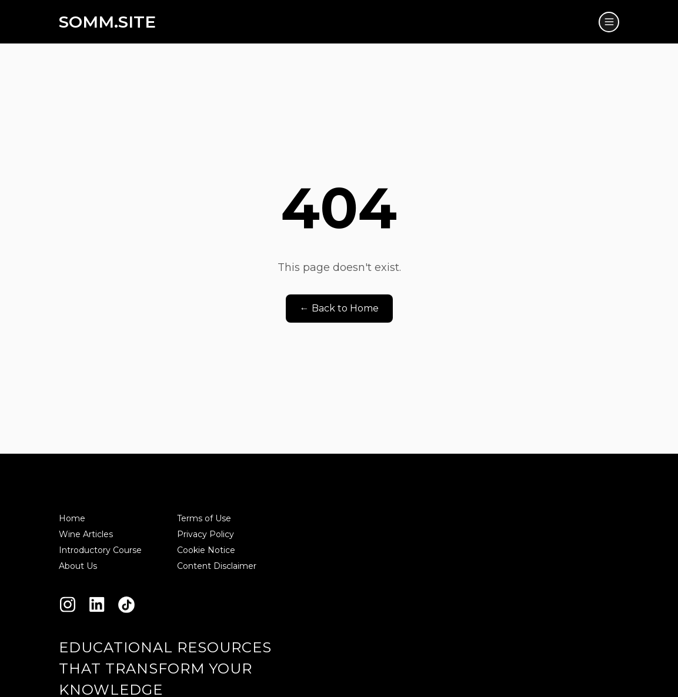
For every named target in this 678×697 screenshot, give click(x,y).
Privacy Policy (205, 534)
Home (72, 518)
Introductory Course (100, 550)
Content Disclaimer (216, 566)
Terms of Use (204, 518)
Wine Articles (86, 534)
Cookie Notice (206, 550)
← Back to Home (339, 308)
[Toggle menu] (609, 22)
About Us (78, 566)
